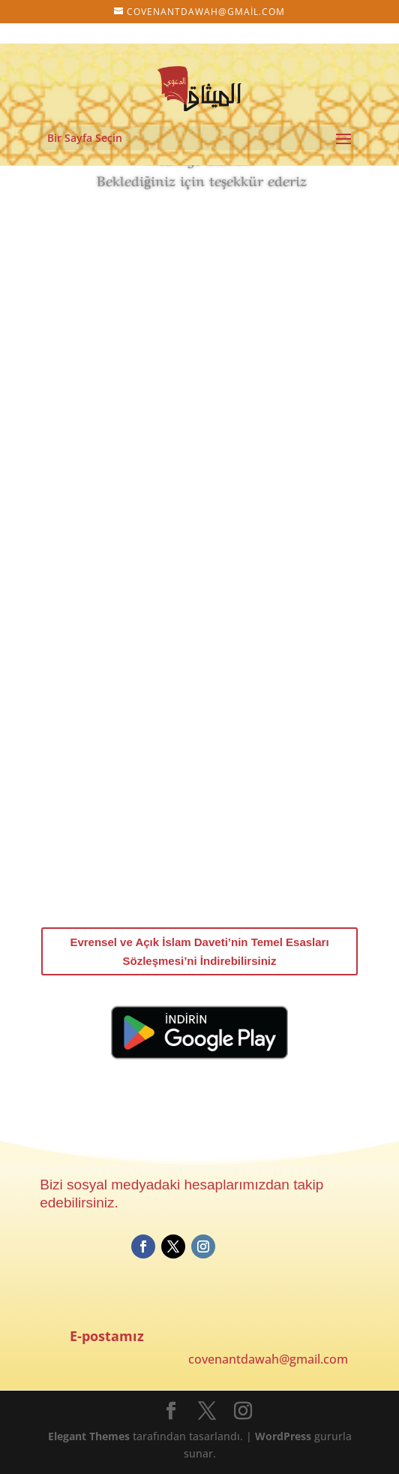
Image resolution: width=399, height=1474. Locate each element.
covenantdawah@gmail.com (268, 1359)
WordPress (283, 1436)
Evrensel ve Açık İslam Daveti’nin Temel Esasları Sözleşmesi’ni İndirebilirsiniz (199, 952)
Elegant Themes (89, 1436)
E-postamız (107, 1336)
